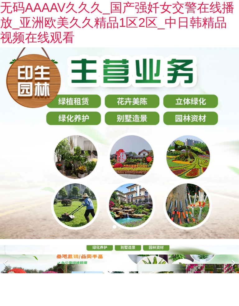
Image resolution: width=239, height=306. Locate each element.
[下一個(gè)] (233, 259)
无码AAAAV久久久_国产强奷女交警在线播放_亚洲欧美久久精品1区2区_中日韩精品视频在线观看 (117, 22)
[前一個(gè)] (6, 259)
